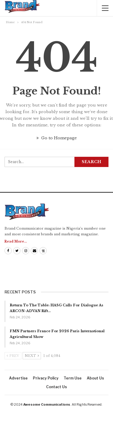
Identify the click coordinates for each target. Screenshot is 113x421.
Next (32, 356)
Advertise (18, 378)
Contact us (56, 387)
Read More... (16, 241)
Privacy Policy (45, 378)
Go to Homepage (56, 138)
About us (95, 378)
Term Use (73, 378)
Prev (13, 356)
